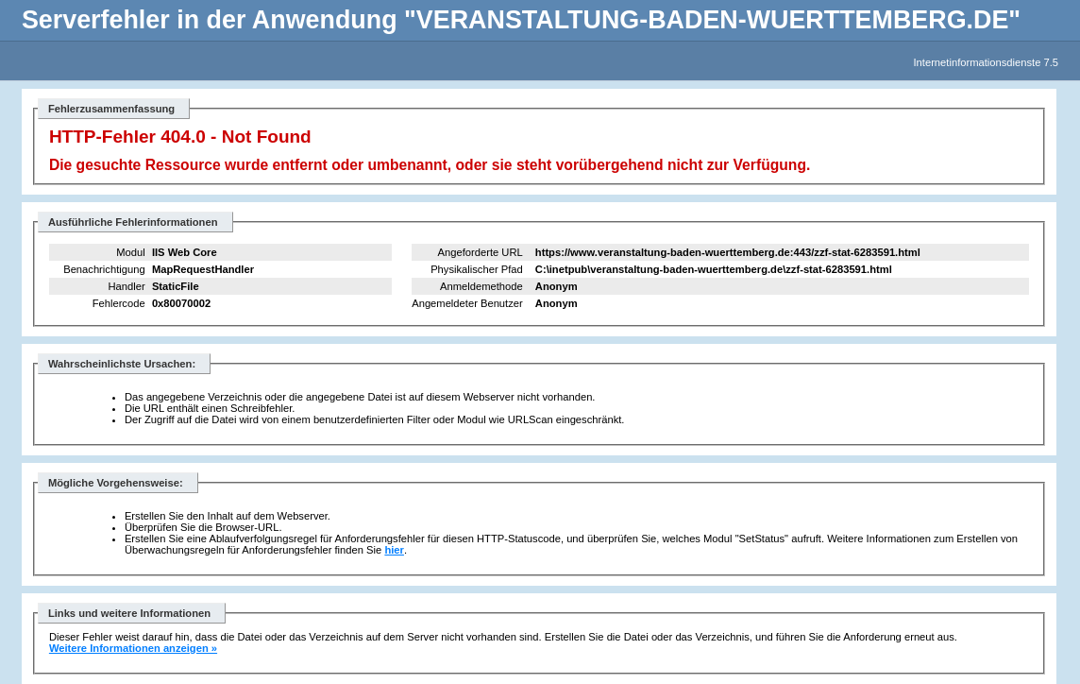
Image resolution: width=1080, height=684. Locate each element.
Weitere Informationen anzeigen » (133, 648)
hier (394, 550)
